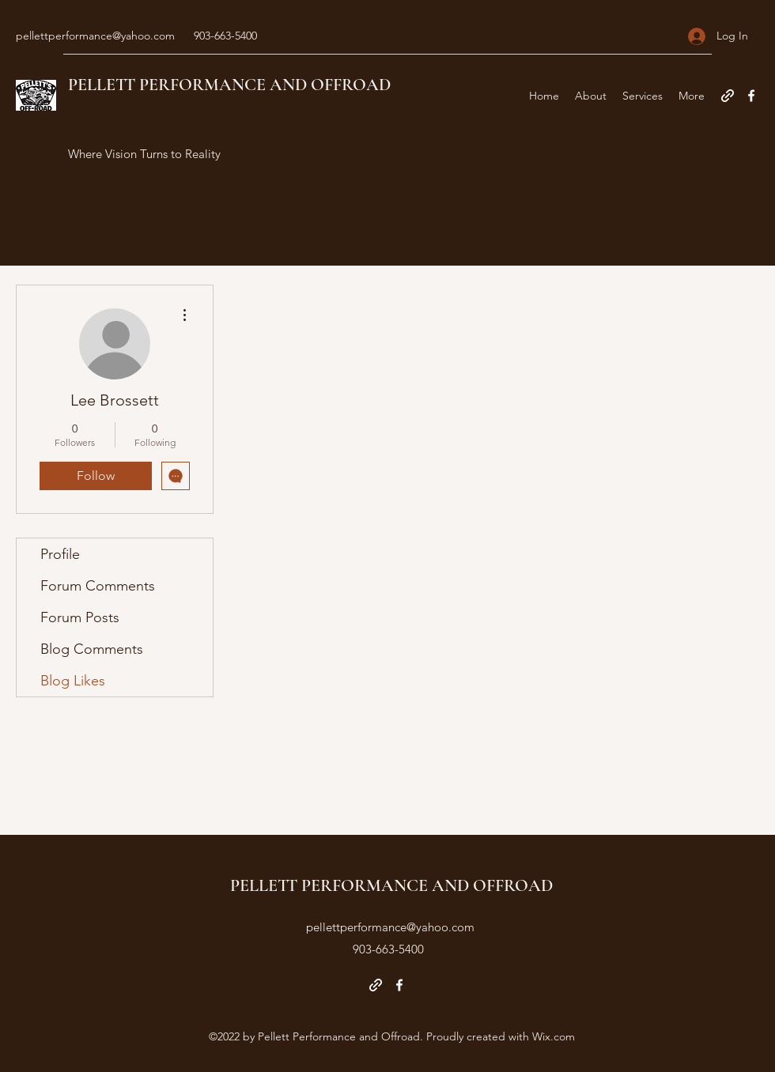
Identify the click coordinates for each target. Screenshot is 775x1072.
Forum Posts (79, 617)
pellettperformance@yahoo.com (95, 35)
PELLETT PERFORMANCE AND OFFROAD (229, 84)
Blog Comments (91, 649)
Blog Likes (72, 680)
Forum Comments (97, 586)
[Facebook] (751, 96)
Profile (60, 554)
